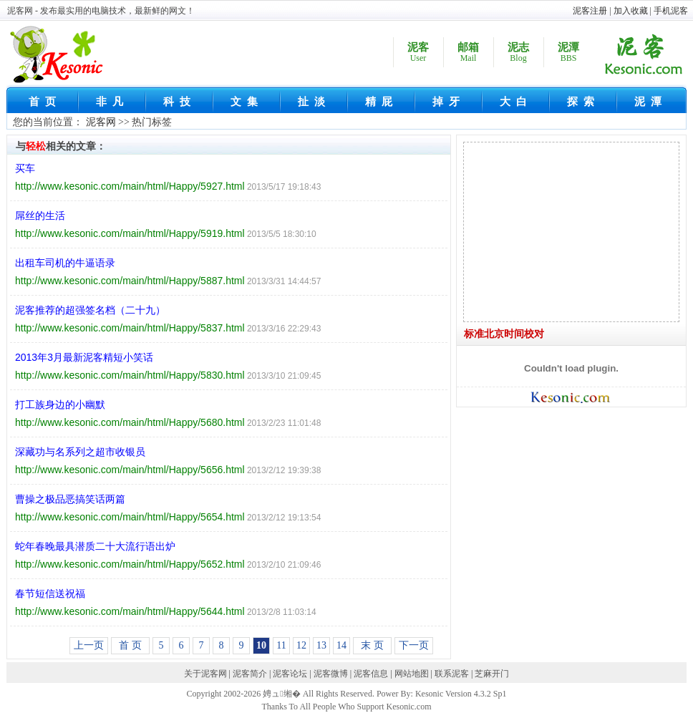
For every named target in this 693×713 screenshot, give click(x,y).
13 (321, 645)
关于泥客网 (205, 674)
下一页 (414, 645)
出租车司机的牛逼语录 (65, 262)
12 (301, 645)
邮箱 (468, 53)
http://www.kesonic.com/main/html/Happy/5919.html (130, 233)
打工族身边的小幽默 (60, 404)
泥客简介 (250, 674)
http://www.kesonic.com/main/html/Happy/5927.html (130, 186)
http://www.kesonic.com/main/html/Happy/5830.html (130, 375)
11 (281, 645)
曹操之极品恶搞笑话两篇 (70, 499)
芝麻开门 (492, 674)
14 (341, 645)
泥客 (418, 53)
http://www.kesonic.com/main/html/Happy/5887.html (130, 280)
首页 (45, 101)
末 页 (372, 645)
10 (261, 645)
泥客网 (101, 122)
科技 (179, 101)
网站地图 (411, 674)
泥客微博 (331, 674)
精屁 (381, 101)
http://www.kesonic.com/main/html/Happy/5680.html (130, 422)
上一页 (89, 645)
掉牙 (448, 101)
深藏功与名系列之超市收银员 (80, 451)
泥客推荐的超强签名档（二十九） (90, 310)
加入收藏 (631, 11)
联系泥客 (452, 674)
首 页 (130, 645)
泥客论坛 (290, 674)
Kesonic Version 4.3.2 (453, 694)
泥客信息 (371, 674)
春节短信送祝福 (50, 593)
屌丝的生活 (40, 215)
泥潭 (568, 53)
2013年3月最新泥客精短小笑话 (84, 357)
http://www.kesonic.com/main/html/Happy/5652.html (130, 564)
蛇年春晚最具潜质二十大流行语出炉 (95, 546)
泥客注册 (590, 11)
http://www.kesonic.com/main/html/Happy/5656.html (130, 469)
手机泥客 (671, 11)
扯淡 (314, 101)
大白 (516, 101)
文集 (247, 101)
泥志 (518, 53)
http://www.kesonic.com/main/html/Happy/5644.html (130, 611)
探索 (583, 101)
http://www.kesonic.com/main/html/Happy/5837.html (130, 328)
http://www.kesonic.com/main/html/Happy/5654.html (130, 517)
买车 (25, 168)
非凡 (112, 101)
